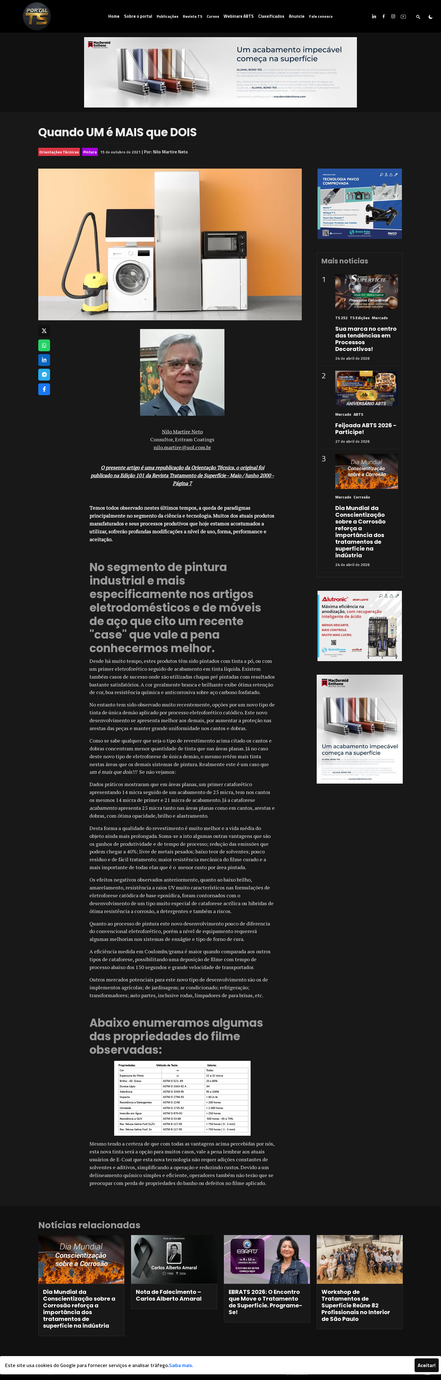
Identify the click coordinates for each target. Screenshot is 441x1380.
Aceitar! (427, 1365)
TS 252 (341, 318)
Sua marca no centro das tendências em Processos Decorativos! (366, 339)
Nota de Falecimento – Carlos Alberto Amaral (169, 1295)
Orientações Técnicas (59, 152)
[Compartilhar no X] (44, 331)
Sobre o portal (138, 16)
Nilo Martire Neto (170, 151)
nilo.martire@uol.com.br (182, 447)
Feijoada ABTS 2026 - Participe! (366, 428)
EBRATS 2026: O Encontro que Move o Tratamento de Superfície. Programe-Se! (265, 1302)
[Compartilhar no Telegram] (44, 375)
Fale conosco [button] (321, 16)
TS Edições (360, 318)
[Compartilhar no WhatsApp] (44, 345)
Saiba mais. (181, 1365)
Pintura (90, 152)
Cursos (213, 16)
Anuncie (297, 16)
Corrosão (362, 497)
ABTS (358, 414)
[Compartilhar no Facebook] (44, 389)
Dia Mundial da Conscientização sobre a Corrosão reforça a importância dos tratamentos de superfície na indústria (360, 531)
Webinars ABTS (239, 16)
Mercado (380, 318)
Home (114, 16)
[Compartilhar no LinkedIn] (44, 360)
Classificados (271, 16)
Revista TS (192, 16)
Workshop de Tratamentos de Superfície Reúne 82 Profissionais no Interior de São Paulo (355, 1305)
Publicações (167, 16)
